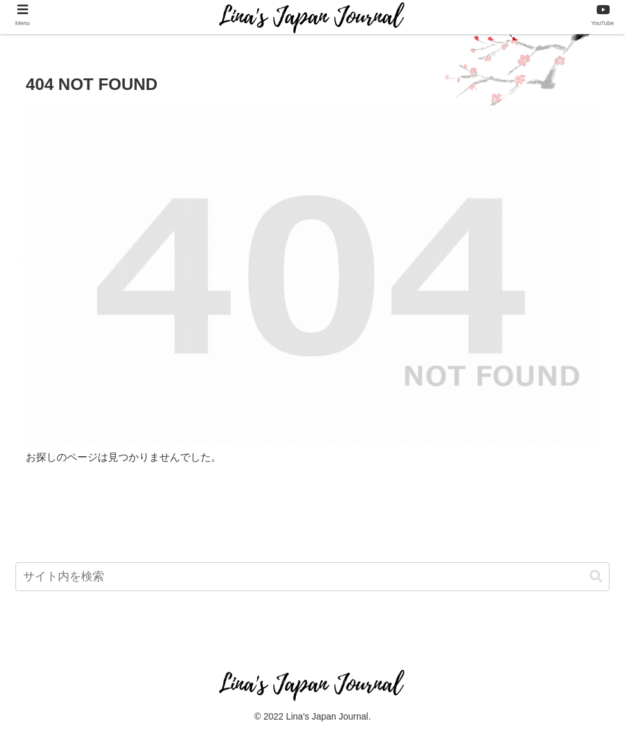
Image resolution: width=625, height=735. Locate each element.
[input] (312, 576)
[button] (596, 576)
